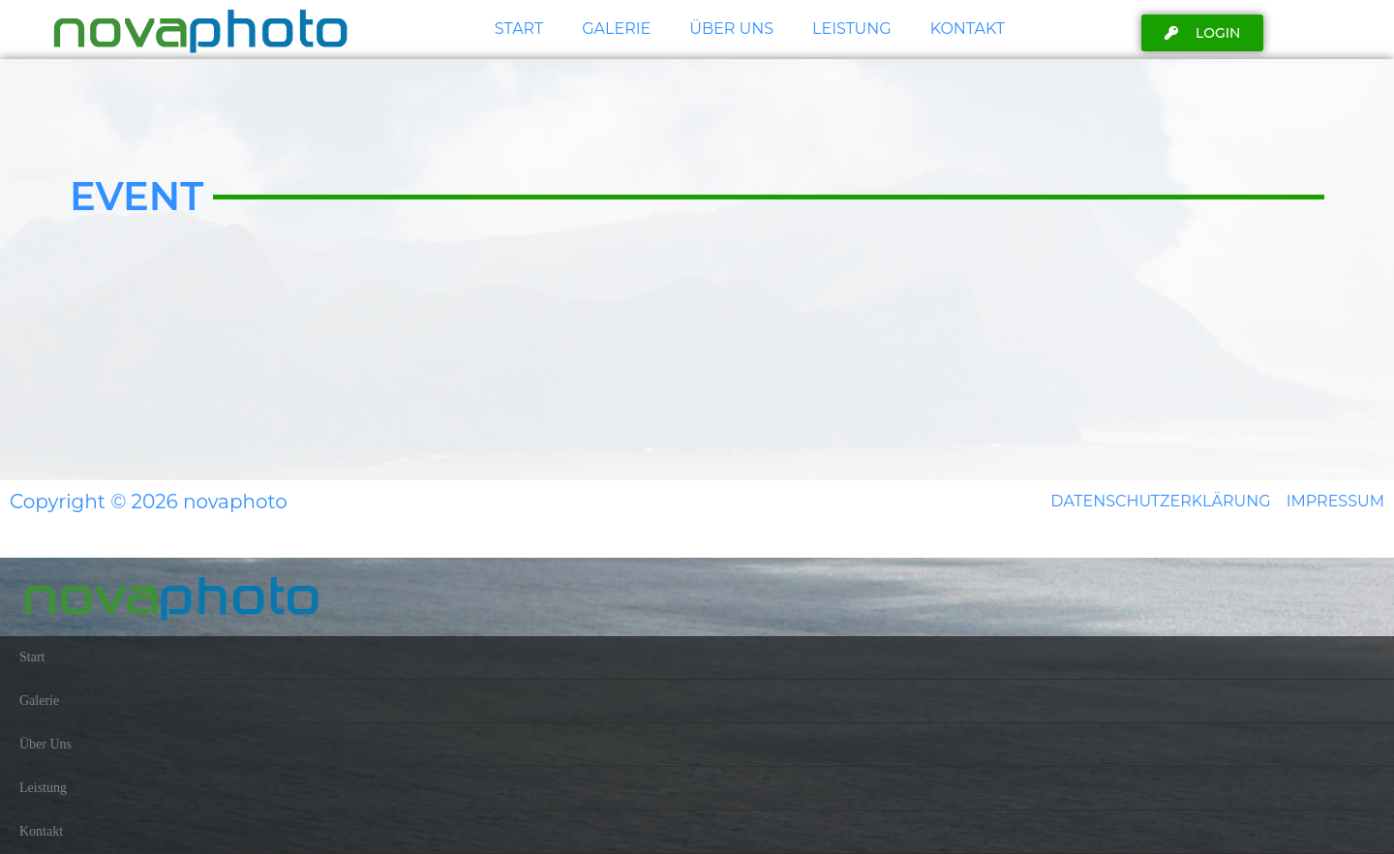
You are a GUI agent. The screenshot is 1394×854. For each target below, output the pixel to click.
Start (519, 28)
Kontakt (967, 28)
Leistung (852, 28)
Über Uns (731, 28)
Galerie (616, 28)
